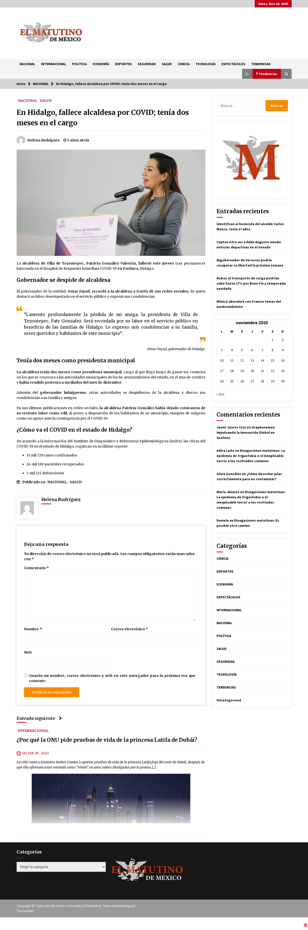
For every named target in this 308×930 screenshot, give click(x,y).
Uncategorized (229, 700)
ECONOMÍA (101, 64)
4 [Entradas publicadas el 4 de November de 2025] (232, 350)
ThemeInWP (26, 911)
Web (28, 652)
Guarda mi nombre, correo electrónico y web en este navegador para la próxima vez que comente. (112, 678)
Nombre (33, 629)
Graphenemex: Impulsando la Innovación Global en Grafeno (246, 432)
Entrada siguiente (39, 718)
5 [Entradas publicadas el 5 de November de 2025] (242, 350)
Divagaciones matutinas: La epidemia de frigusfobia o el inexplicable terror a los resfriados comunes (251, 455)
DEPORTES (123, 64)
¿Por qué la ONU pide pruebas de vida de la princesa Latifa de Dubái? (107, 740)
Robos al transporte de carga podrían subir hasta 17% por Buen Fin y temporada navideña (251, 283)
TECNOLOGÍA (206, 64)
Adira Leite (225, 450)
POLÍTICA (79, 64)
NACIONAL (27, 64)
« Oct (220, 394)
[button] (247, 74)
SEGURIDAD (147, 64)
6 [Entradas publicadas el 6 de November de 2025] (252, 350)
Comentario (36, 568)
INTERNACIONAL (53, 64)
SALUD (167, 64)
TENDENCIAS (261, 64)
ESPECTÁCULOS (233, 64)
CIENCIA (184, 64)
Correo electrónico (129, 629)
